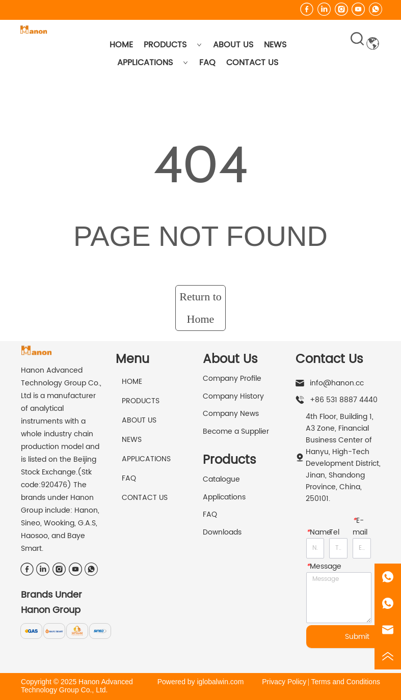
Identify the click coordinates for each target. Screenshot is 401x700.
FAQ (207, 62)
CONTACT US (252, 62)
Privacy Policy (284, 682)
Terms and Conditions (345, 682)
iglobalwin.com (220, 682)
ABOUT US (233, 44)
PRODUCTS (173, 44)
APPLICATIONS (152, 62)
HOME (121, 44)
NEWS (275, 44)
